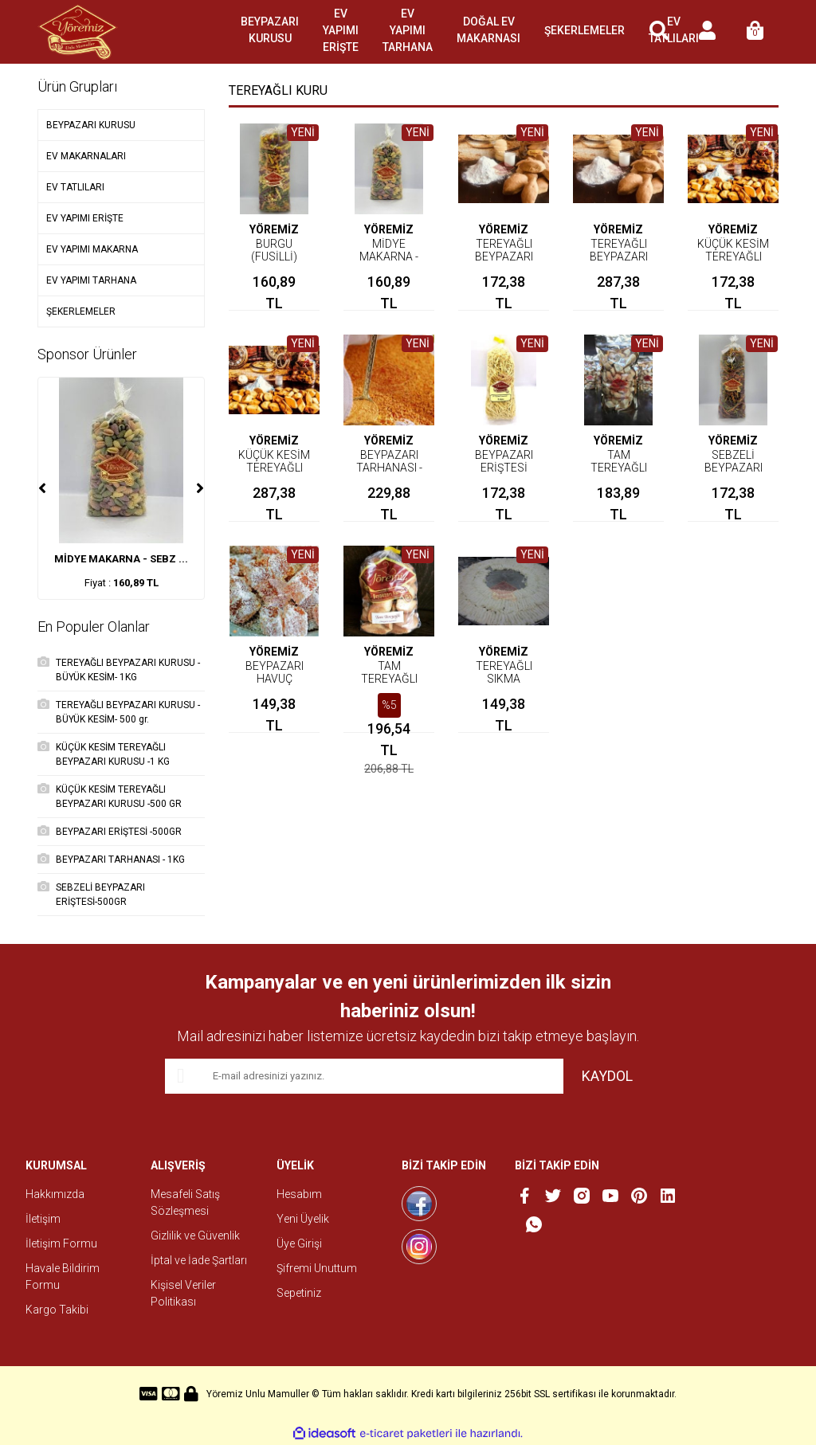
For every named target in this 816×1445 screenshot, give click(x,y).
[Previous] (42, 488)
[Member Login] (707, 32)
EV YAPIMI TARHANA (407, 30)
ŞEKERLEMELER (584, 30)
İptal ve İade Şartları (199, 1260)
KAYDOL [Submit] (607, 1075)
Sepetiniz (299, 1292)
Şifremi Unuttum (317, 1268)
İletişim (43, 1218)
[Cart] (755, 32)
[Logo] (77, 32)
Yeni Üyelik (303, 1218)
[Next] (200, 488)
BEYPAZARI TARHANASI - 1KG (389, 467)
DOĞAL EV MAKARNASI (488, 30)
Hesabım (299, 1194)
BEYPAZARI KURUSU (270, 30)
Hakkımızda (55, 1194)
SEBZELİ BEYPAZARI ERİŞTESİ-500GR (737, 467)
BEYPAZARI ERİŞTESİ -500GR (504, 467)
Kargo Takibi (57, 1309)
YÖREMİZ (274, 229)
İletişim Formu (61, 1243)
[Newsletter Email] (364, 1076)
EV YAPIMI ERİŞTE (341, 30)
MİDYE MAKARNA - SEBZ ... (121, 559)
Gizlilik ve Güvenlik (195, 1235)
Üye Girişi (299, 1243)
